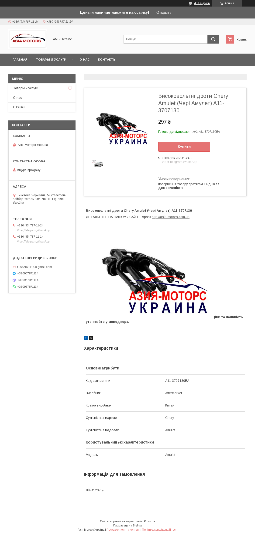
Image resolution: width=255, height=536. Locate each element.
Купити (184, 146)
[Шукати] (213, 39)
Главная (20, 59)
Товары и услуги (51, 59)
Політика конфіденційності (159, 529)
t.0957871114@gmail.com (34, 267)
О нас (84, 59)
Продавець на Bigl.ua (127, 525)
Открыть (164, 12)
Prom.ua (149, 521)
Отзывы (19, 107)
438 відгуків (202, 3)
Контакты (107, 59)
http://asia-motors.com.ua (171, 217)
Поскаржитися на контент (123, 529)
